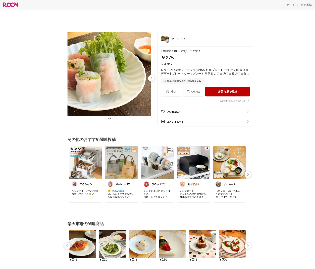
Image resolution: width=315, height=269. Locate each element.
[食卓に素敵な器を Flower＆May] (182, 81)
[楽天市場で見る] (227, 91)
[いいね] (193, 91)
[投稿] (171, 91)
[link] (85, 162)
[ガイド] (291, 5)
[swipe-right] (151, 78)
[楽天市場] (306, 5)
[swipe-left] (67, 246)
